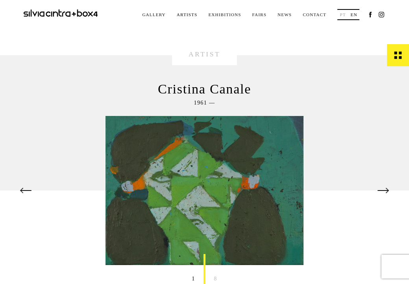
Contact (314, 14)
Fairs (259, 14)
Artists (187, 14)
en (353, 14)
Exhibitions (224, 14)
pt (343, 14)
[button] (26, 190)
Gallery (153, 14)
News (285, 14)
